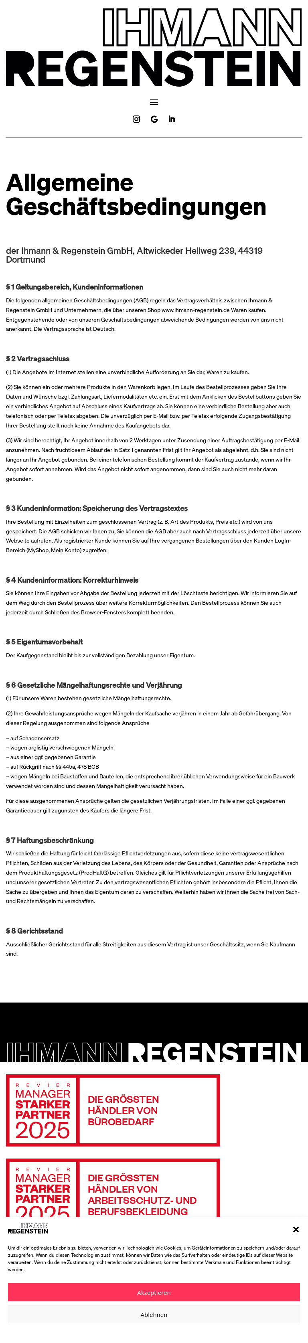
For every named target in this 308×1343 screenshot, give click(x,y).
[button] (296, 1230)
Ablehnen (154, 1315)
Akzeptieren (153, 1292)
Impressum (182, 1332)
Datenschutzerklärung (142, 1332)
